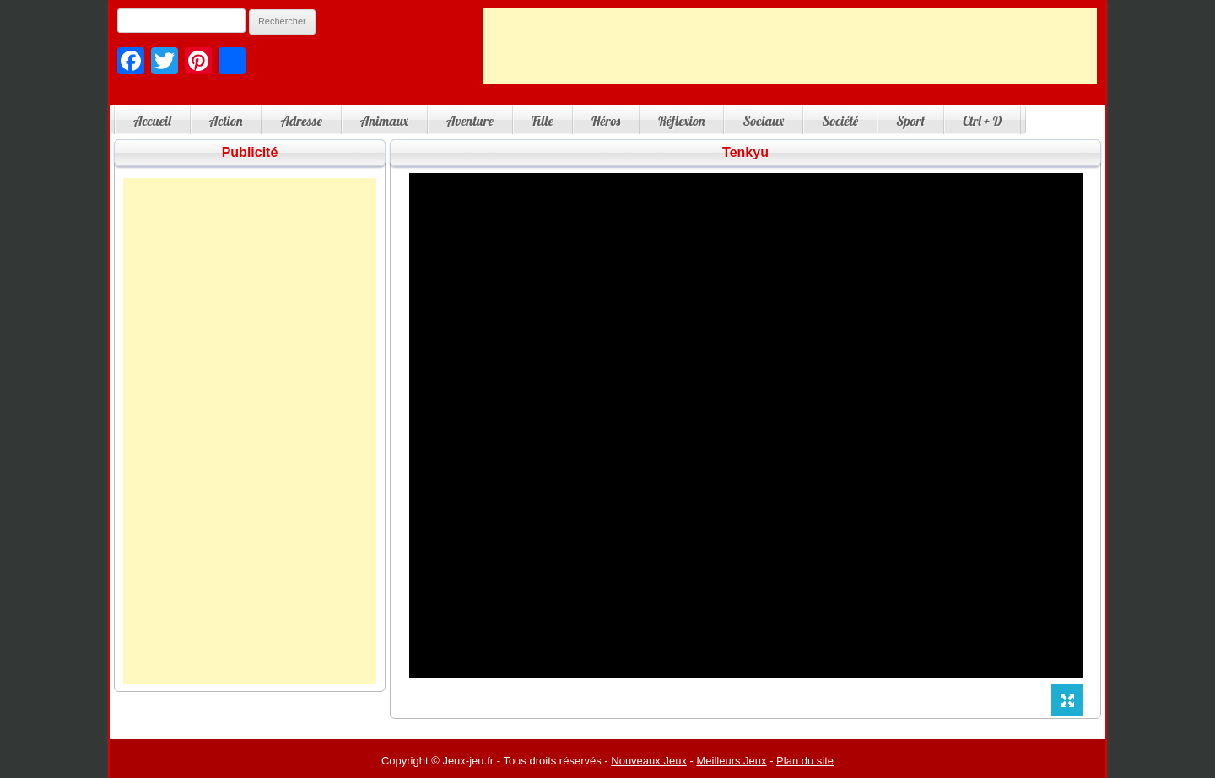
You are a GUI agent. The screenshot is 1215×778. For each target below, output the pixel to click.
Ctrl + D (982, 120)
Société (840, 120)
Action (226, 120)
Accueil (152, 120)
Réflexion (681, 120)
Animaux (384, 120)
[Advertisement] (790, 46)
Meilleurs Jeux (731, 760)
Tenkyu (745, 152)
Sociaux (763, 120)
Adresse (300, 120)
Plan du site (805, 760)
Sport (910, 120)
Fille (543, 120)
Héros (605, 120)
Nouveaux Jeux (649, 760)
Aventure (470, 120)
